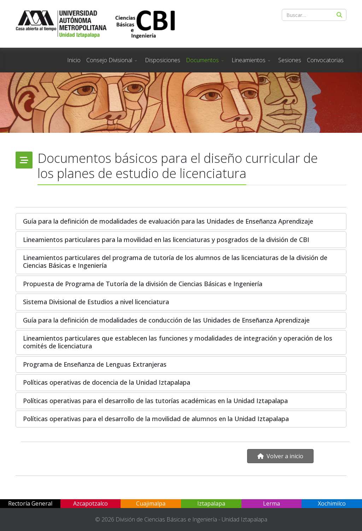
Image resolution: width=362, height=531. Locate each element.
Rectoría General (30, 503)
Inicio (74, 60)
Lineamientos (248, 60)
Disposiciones (162, 60)
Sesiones (289, 60)
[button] (181, 221)
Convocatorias (325, 60)
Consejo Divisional (109, 60)
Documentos (202, 60)
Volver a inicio (280, 456)
